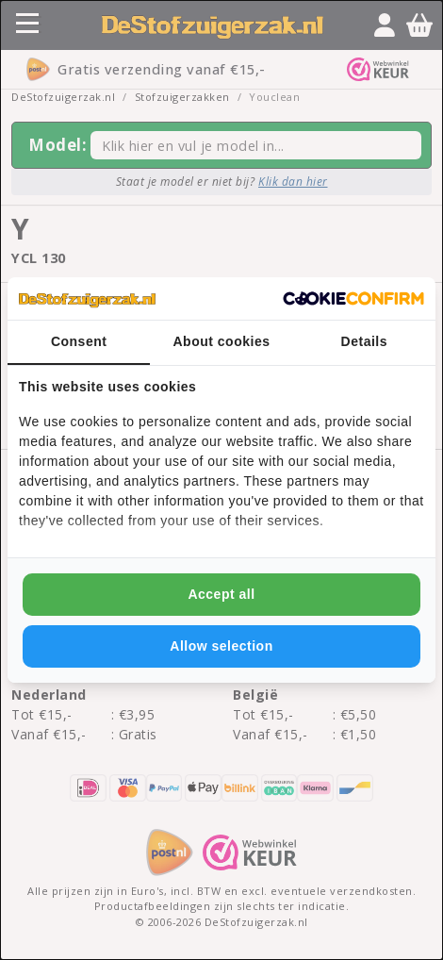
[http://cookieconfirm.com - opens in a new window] (353, 299)
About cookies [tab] (222, 341)
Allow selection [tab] (221, 646)
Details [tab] (364, 341)
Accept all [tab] (221, 594)
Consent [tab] (79, 341)
